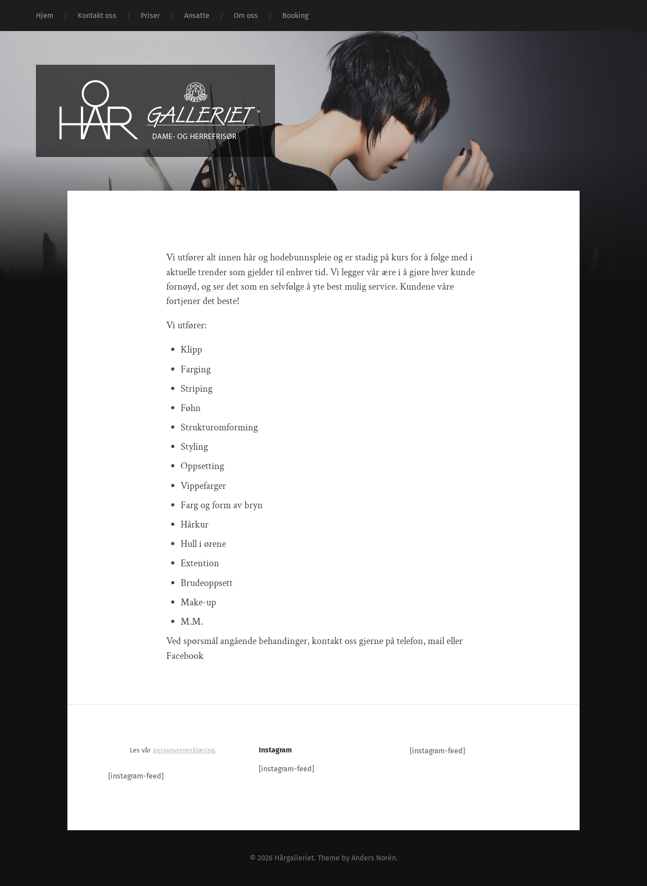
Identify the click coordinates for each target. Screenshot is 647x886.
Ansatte (196, 15)
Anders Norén (373, 858)
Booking (295, 15)
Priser (150, 15)
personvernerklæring (183, 750)
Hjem (44, 15)
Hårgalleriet (294, 858)
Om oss (246, 15)
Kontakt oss (97, 15)
